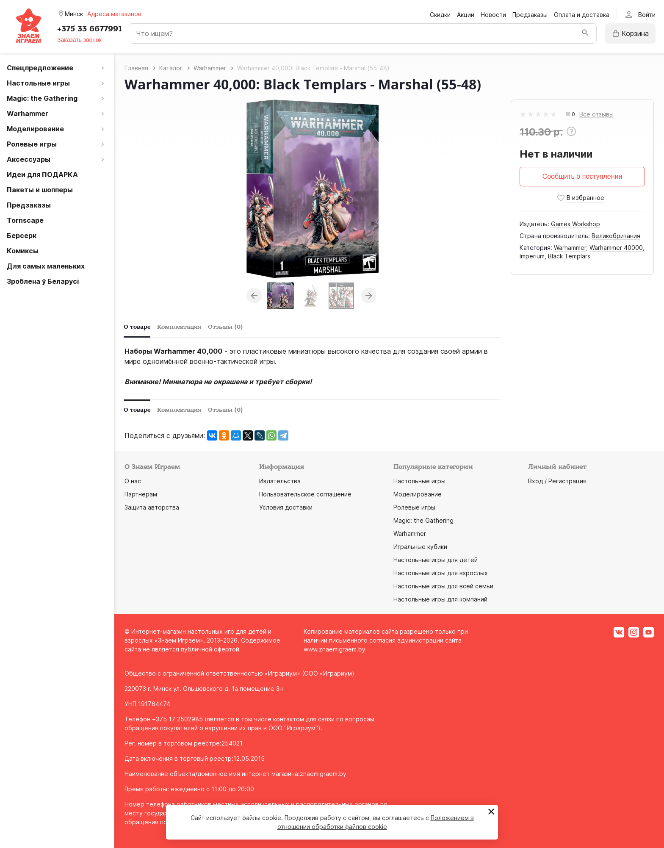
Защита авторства (152, 507)
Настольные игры (419, 481)
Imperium (532, 256)
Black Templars (569, 256)
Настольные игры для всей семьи (443, 586)
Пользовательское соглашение (305, 494)
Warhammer (570, 247)
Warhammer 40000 (616, 247)
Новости (493, 14)
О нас (133, 481)
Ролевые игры (414, 507)
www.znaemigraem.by (334, 649)
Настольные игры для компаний (440, 599)
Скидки (440, 14)
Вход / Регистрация (557, 481)
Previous (254, 295)
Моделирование (417, 494)
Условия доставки (286, 507)
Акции (465, 14)
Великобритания (616, 235)
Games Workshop (575, 223)
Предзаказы (530, 14)
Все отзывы (596, 114)
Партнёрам (141, 494)
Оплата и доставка (581, 14)
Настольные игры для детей (435, 559)
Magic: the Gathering (423, 520)
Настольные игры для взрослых (440, 572)
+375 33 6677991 (89, 28)
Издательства (280, 481)
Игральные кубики (420, 546)
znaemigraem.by (323, 773)
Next (368, 295)
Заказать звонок (79, 39)
